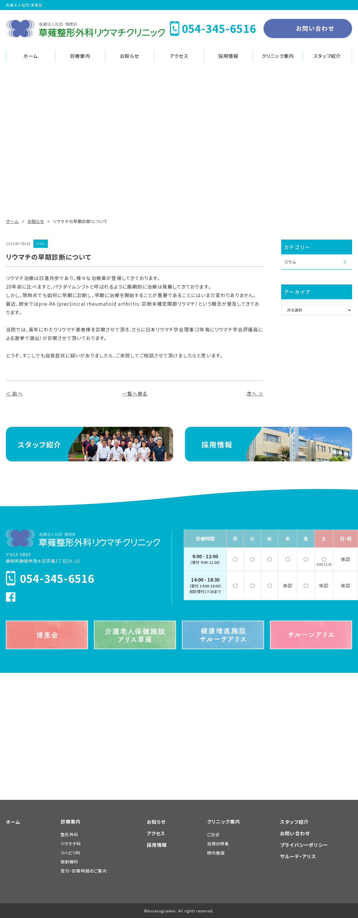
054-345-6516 (57, 578)
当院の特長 (218, 844)
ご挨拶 (213, 834)
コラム (290, 262)
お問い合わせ (315, 28)
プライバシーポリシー (304, 844)
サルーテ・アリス (298, 856)
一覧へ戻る (134, 393)
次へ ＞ (255, 393)
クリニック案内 (278, 55)
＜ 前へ (14, 393)
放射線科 (70, 862)
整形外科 (70, 834)
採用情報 (228, 55)
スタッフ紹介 (327, 55)
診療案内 (80, 55)
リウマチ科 (71, 844)
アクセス (179, 55)
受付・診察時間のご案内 (84, 871)
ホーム (30, 55)
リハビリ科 (71, 853)
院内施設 (216, 853)
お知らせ (129, 55)
